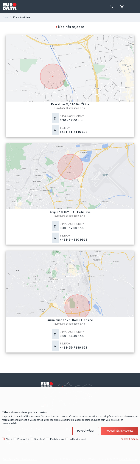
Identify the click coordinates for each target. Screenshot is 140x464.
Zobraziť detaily (129, 439)
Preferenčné (23, 439)
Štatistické (39, 439)
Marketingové (57, 439)
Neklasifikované (77, 439)
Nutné (9, 439)
